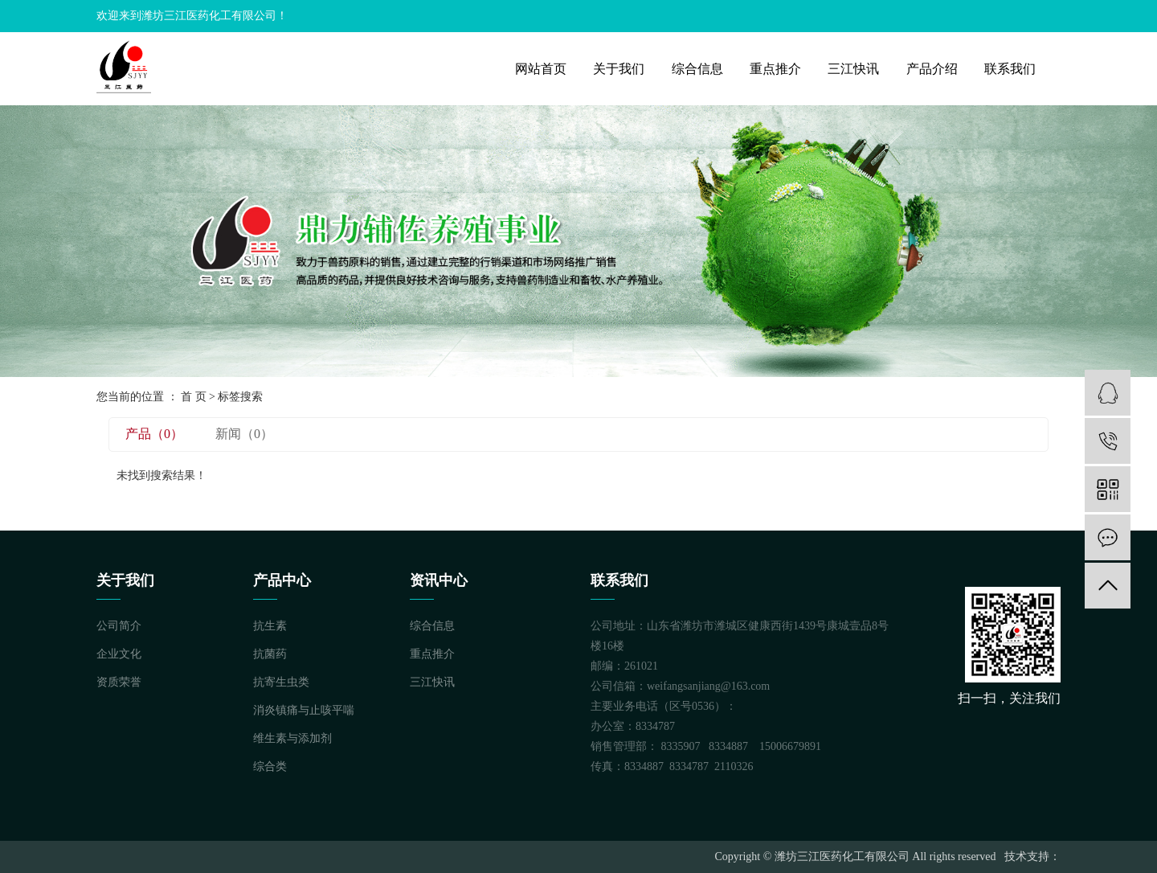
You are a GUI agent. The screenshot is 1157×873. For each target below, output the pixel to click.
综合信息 (697, 69)
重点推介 (775, 69)
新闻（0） (244, 434)
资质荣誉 (118, 682)
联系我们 (1010, 69)
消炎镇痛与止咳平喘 (303, 710)
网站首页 (540, 69)
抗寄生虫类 (281, 682)
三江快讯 (853, 69)
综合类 (270, 766)
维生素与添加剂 (292, 738)
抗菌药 (270, 654)
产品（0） (154, 434)
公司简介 (118, 626)
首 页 (193, 397)
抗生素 (270, 626)
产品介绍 (932, 69)
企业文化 (118, 654)
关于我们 (618, 69)
